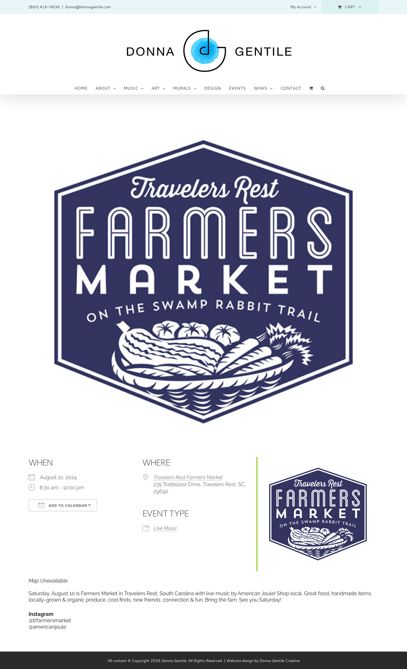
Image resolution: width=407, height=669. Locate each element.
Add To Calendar (62, 505)
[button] (323, 87)
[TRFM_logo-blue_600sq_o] (203, 282)
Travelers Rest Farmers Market (188, 477)
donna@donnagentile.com (88, 7)
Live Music (165, 528)
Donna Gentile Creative (279, 660)
